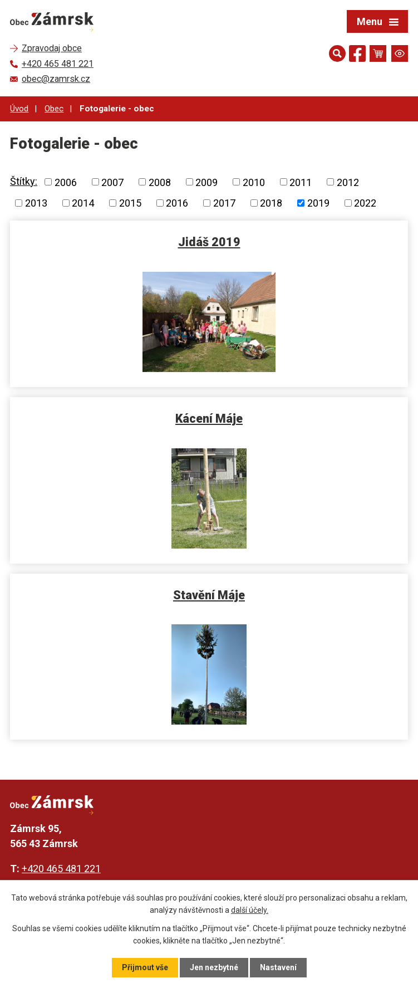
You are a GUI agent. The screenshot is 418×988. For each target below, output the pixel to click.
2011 (300, 182)
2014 (83, 203)
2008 (160, 182)
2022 (365, 203)
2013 (36, 203)
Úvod (19, 109)
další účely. (249, 910)
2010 (254, 182)
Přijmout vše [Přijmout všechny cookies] (145, 967)
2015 (130, 203)
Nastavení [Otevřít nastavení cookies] (278, 967)
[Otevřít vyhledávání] (337, 53)
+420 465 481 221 (61, 868)
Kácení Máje (209, 418)
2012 (348, 182)
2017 (224, 203)
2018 (271, 203)
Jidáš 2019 (209, 242)
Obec (54, 109)
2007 (112, 182)
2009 (206, 182)
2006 (66, 182)
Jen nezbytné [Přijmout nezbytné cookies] (214, 967)
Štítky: (23, 181)
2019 (318, 203)
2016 (177, 203)
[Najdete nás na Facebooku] (357, 55)
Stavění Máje (209, 595)
